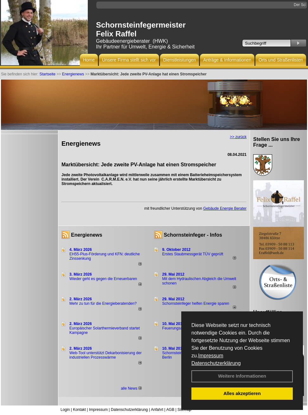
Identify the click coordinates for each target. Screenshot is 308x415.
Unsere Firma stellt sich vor (129, 59)
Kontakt (79, 409)
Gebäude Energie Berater (225, 208)
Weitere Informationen (242, 376)
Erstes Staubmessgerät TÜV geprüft (192, 254)
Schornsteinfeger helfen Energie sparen (195, 303)
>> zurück (238, 137)
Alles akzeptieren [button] (242, 393)
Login (65, 409)
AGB (170, 409)
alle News (131, 388)
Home (89, 59)
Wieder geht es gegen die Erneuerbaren (103, 279)
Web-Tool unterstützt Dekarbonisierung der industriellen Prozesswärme (105, 355)
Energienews (86, 235)
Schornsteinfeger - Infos (193, 235)
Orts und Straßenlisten (281, 59)
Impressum (210, 355)
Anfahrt (157, 409)
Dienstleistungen (179, 59)
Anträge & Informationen (227, 59)
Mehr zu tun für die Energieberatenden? (103, 303)
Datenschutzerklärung (216, 363)
